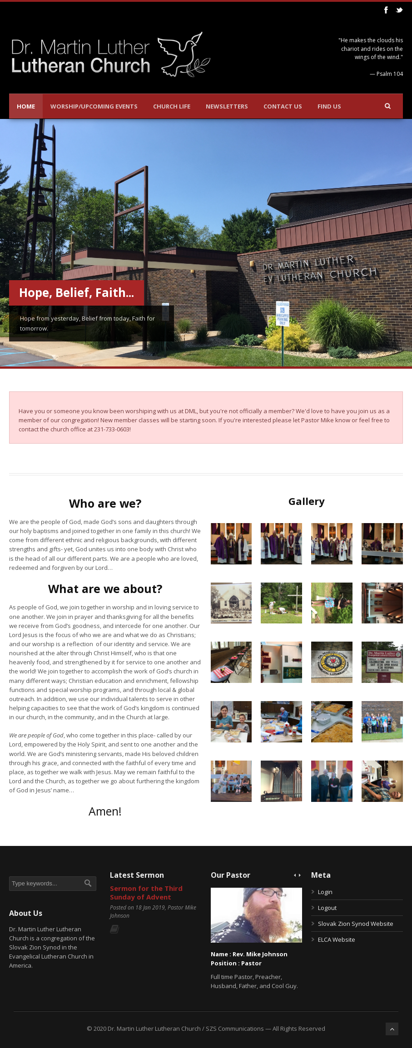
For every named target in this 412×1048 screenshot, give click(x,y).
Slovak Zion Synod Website (355, 923)
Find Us (329, 106)
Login (325, 892)
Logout (327, 908)
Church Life (171, 106)
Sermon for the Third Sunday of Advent (146, 893)
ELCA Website (336, 939)
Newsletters (227, 106)
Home (26, 106)
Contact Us (282, 106)
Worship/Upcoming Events (94, 106)
